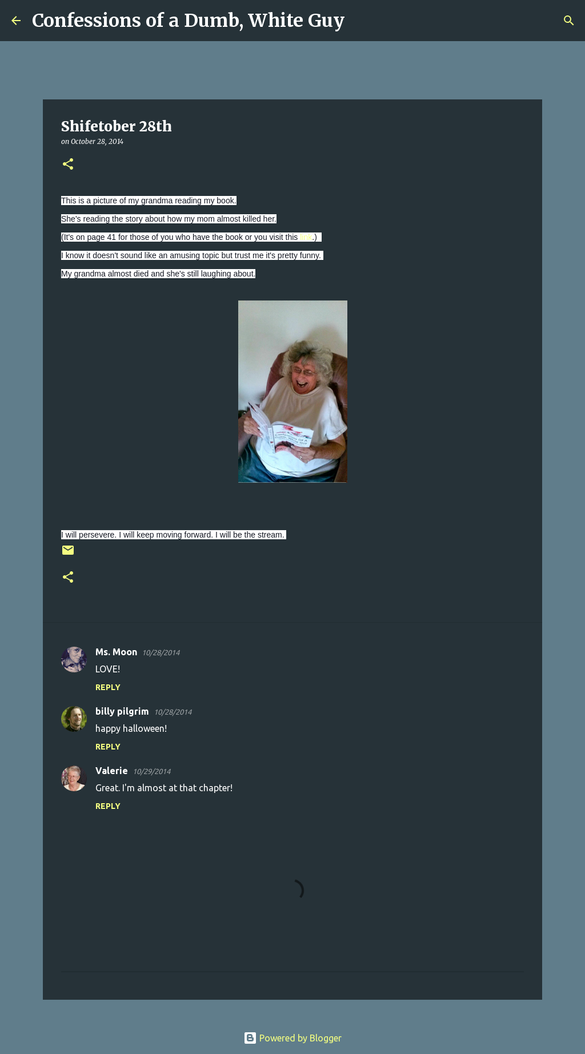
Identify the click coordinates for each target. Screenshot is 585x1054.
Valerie (111, 771)
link (306, 237)
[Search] (360, 20)
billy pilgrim (122, 711)
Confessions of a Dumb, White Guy (188, 20)
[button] (68, 165)
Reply (108, 687)
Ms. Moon (116, 652)
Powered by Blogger (292, 1038)
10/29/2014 (151, 771)
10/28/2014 (160, 652)
